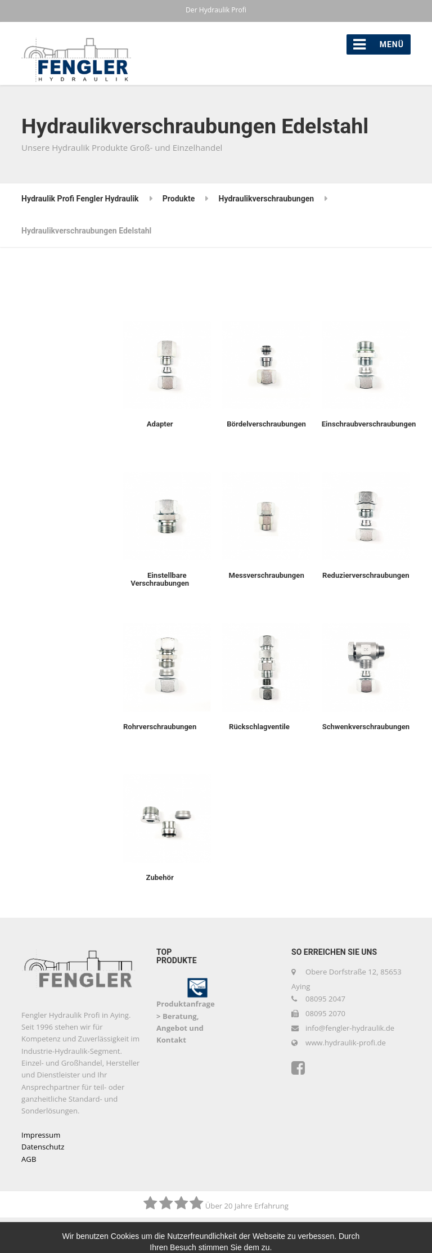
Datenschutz (42, 1147)
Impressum (40, 1135)
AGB (28, 1159)
